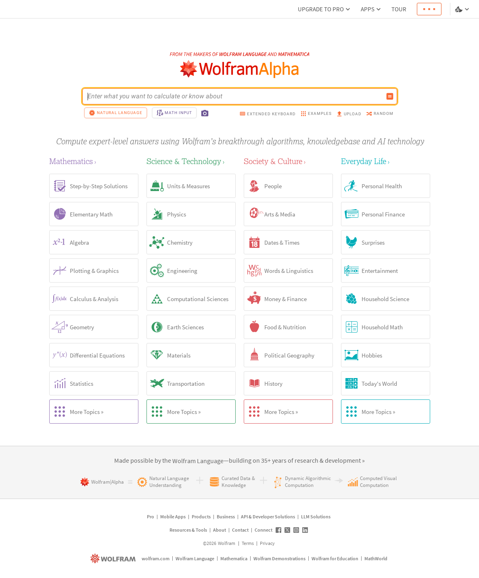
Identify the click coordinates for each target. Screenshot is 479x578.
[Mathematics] (93, 161)
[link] (198, 461)
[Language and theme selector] (463, 9)
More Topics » (76, 411)
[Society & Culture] (288, 161)
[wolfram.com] (114, 558)
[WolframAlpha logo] (239, 69)
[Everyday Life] (385, 161)
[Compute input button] (390, 96)
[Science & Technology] (191, 161)
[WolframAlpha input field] (234, 96)
